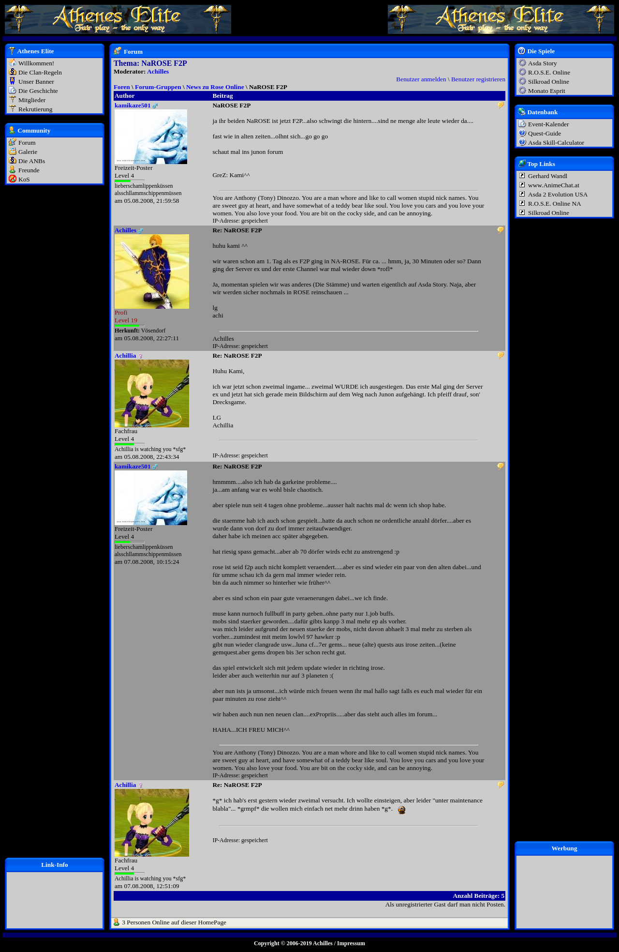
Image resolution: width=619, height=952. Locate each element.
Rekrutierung (35, 109)
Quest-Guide (544, 133)
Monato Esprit (546, 90)
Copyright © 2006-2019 (283, 943)
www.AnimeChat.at (553, 185)
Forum (27, 142)
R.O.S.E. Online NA (554, 203)
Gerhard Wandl (547, 176)
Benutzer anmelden (421, 79)
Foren (122, 87)
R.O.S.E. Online (549, 72)
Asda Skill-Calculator (556, 142)
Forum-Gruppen (158, 87)
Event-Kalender (548, 124)
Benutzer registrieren (478, 79)
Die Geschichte (38, 90)
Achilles (158, 71)
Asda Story (542, 63)
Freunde (29, 170)
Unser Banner (36, 81)
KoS (24, 179)
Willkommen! (36, 63)
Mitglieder (31, 100)
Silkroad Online (548, 81)
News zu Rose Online (215, 87)
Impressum (351, 943)
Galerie (27, 151)
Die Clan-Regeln (40, 72)
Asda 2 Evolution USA (558, 194)
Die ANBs (31, 161)
